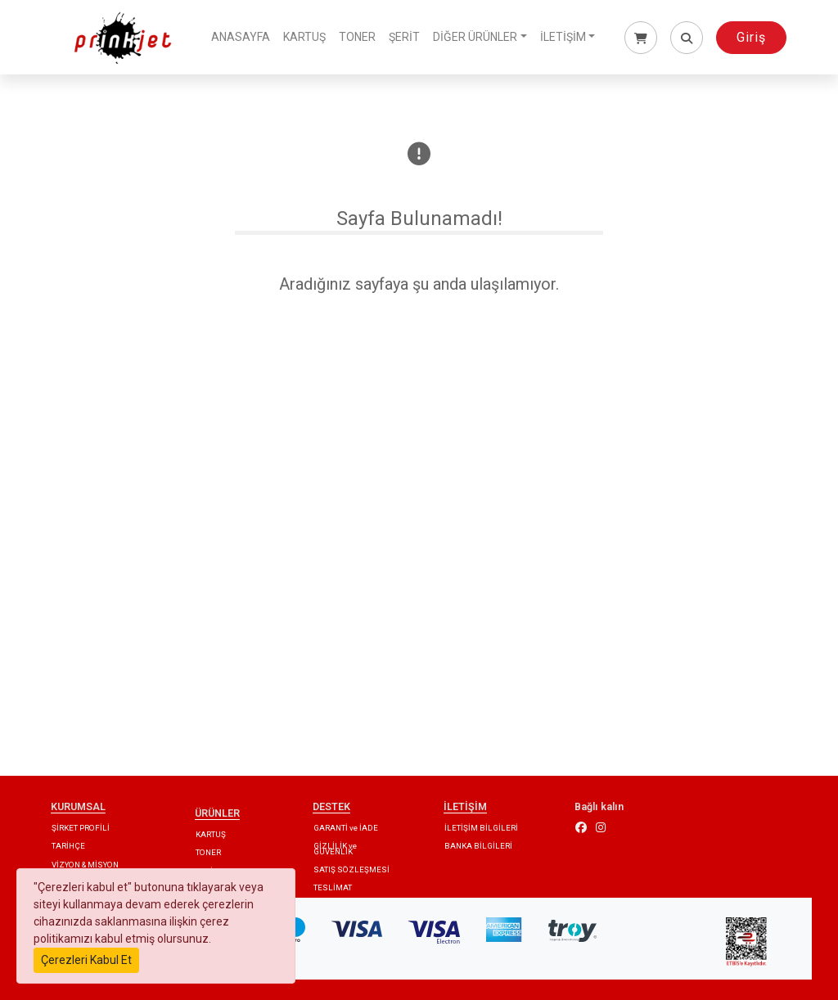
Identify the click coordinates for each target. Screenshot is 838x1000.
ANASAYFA (240, 36)
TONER (357, 36)
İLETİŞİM (563, 36)
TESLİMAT (332, 887)
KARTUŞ (304, 36)
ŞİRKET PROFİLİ (81, 827)
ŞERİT (404, 36)
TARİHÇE (68, 845)
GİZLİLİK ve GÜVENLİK (335, 848)
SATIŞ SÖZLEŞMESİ (351, 869)
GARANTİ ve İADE (345, 827)
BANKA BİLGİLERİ (478, 845)
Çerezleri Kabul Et (86, 959)
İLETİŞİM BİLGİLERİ (481, 827)
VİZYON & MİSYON (85, 864)
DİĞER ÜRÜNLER (475, 36)
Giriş (751, 37)
